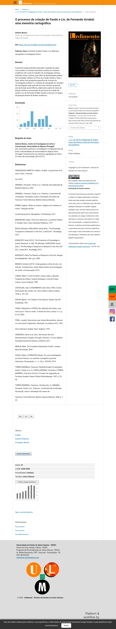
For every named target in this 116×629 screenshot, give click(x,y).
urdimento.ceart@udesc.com (27, 558)
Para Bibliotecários (22, 534)
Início (17, 9)
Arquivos (25, 9)
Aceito (66, 626)
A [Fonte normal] (26, 416)
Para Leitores (20, 527)
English (18, 435)
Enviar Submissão (23, 454)
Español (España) (22, 439)
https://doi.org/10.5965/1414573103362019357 (37, 45)
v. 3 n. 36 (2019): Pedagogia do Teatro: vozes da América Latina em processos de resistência (48, 12)
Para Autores (20, 530)
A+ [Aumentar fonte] (20, 416)
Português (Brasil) (22, 443)
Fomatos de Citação (77, 128)
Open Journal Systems (24, 512)
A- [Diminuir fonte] (31, 416)
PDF (73, 85)
